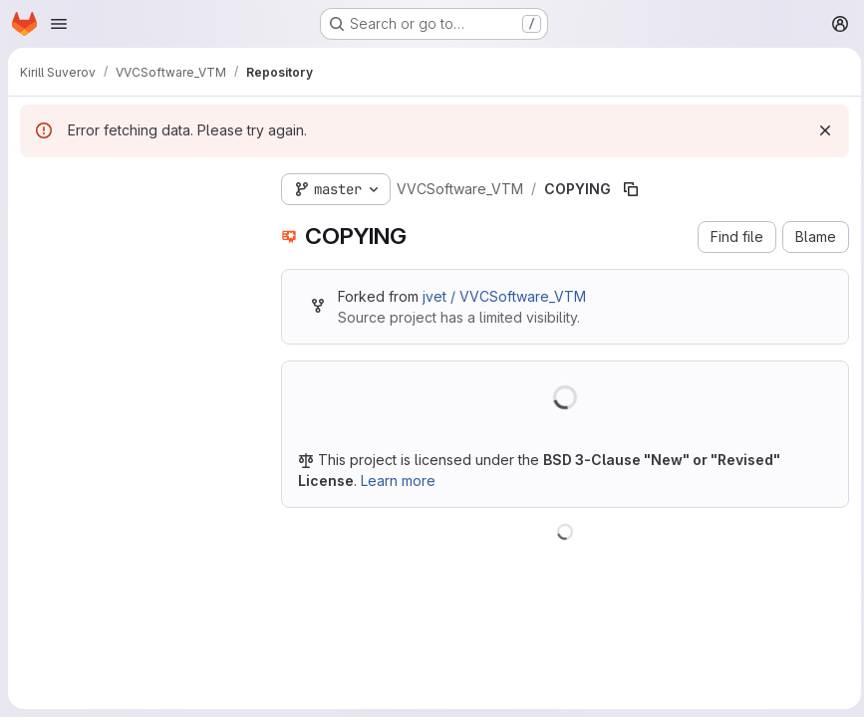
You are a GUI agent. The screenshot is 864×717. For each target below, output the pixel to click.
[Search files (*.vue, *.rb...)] (134, 225)
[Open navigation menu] (59, 24)
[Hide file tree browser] (36, 185)
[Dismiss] (820, 130)
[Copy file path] (631, 189)
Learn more (398, 480)
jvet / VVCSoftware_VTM (504, 296)
